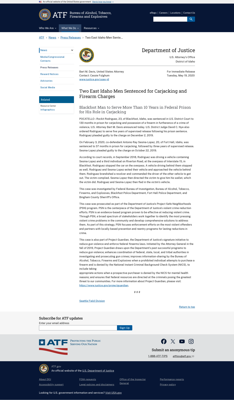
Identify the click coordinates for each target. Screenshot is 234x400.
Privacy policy (168, 384)
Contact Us (189, 13)
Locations (175, 13)
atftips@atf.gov (182, 356)
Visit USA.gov (113, 392)
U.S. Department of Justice (98, 370)
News (52, 37)
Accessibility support (51, 384)
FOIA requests (87, 379)
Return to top (187, 306)
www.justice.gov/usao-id (94, 79)
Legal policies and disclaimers (96, 384)
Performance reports (172, 379)
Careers (163, 13)
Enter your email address (54, 323)
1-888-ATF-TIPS (158, 356)
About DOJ (45, 379)
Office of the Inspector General (133, 381)
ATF (41, 37)
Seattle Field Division (92, 300)
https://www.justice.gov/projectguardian (103, 285)
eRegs (153, 13)
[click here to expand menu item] (72, 50)
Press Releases (70, 37)
